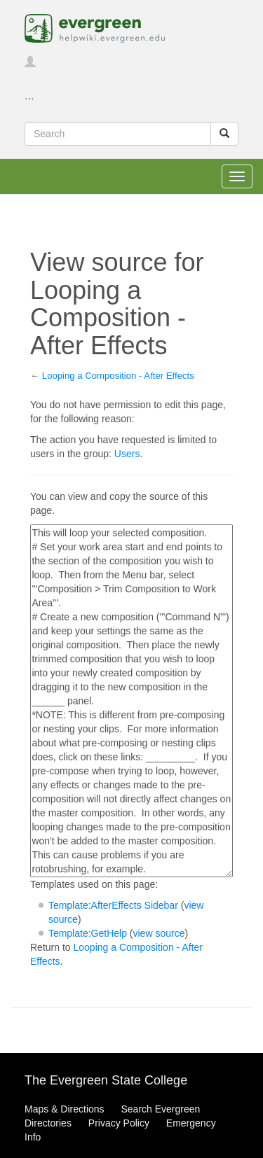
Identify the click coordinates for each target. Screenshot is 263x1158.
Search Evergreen (160, 1109)
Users (127, 453)
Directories (48, 1123)
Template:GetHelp (87, 933)
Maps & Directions (64, 1109)
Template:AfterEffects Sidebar (113, 905)
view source (159, 933)
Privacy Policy (118, 1123)
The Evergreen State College (106, 1080)
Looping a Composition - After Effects (118, 375)
